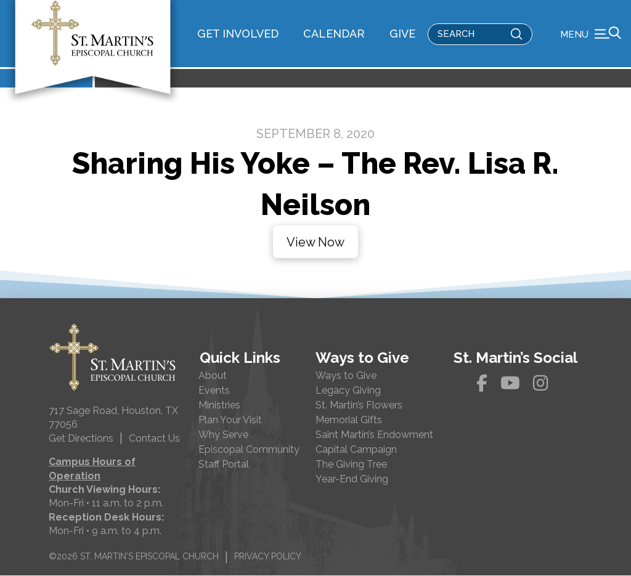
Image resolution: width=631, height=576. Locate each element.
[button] (590, 33)
